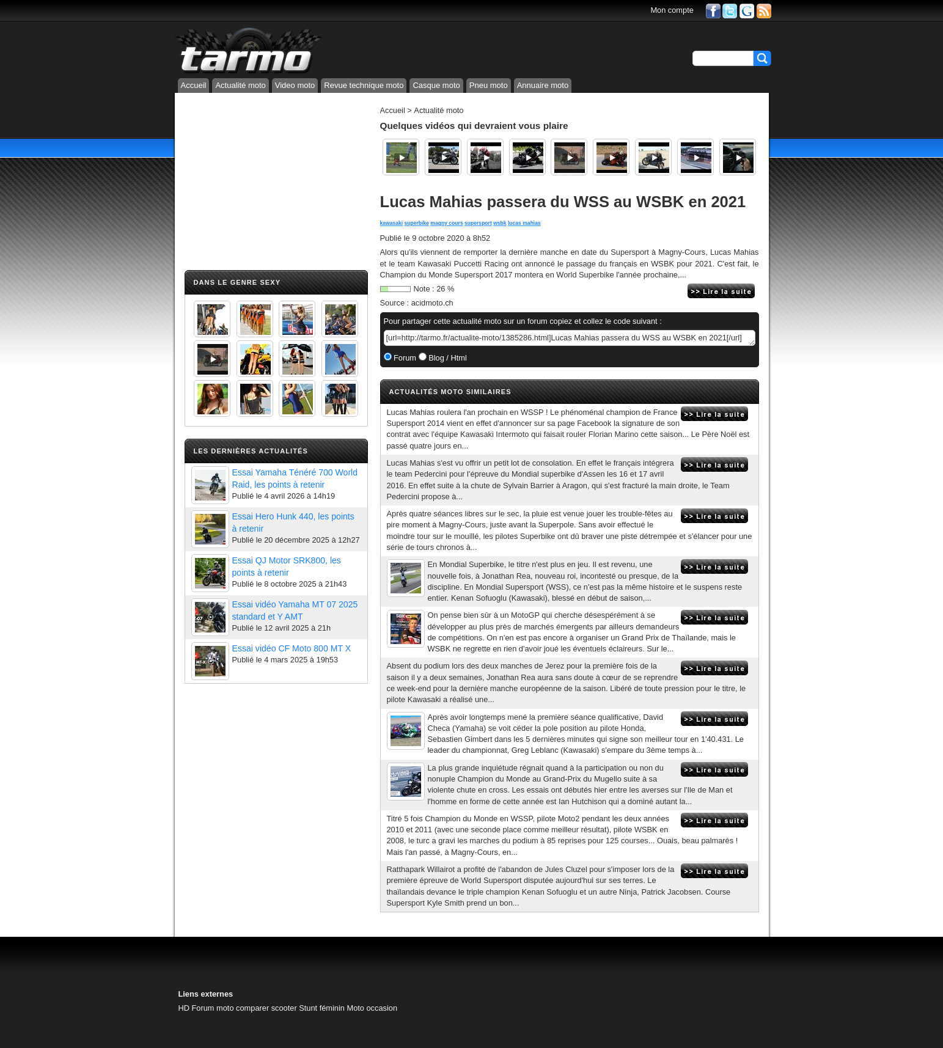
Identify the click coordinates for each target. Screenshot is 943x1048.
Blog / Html (447, 357)
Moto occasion (372, 1008)
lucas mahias (524, 223)
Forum (404, 357)
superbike (417, 223)
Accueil (194, 85)
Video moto (295, 85)
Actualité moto (240, 85)
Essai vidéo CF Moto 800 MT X (291, 648)
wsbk (499, 223)
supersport (478, 223)
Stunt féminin (322, 1008)
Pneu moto (488, 85)
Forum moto (213, 1008)
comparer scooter (266, 1008)
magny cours (446, 223)
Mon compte (671, 10)
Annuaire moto (543, 85)
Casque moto (436, 85)
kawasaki (391, 223)
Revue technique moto (363, 85)
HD (183, 1008)
